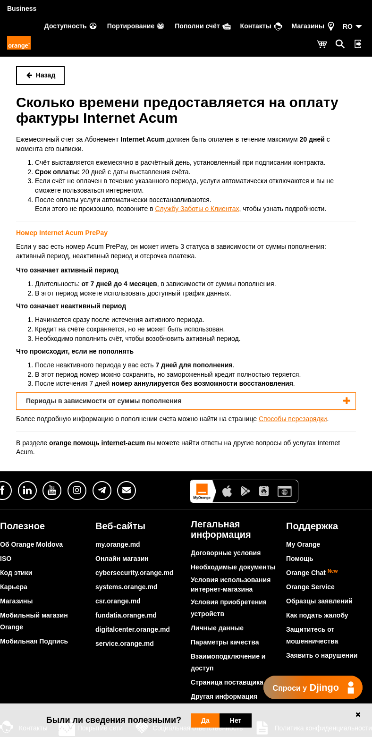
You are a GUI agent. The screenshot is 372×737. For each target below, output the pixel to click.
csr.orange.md (118, 601)
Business (21, 8)
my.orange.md (117, 544)
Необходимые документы (233, 567)
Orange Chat (312, 572)
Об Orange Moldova (31, 544)
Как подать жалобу (317, 615)
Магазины (16, 601)
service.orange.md (124, 643)
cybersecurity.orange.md (134, 572)
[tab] (186, 401)
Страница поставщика (227, 682)
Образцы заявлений (319, 601)
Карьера (13, 587)
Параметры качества (225, 642)
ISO (5, 558)
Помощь (299, 558)
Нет (236, 720)
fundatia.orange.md (126, 615)
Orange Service (310, 587)
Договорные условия (226, 553)
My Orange (303, 544)
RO (348, 26)
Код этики (16, 572)
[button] (186, 401)
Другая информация (224, 696)
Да (205, 720)
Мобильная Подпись (34, 641)
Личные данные (217, 628)
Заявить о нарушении (321, 655)
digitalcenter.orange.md (132, 629)
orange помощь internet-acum (97, 443)
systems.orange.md (126, 587)
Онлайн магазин (122, 558)
